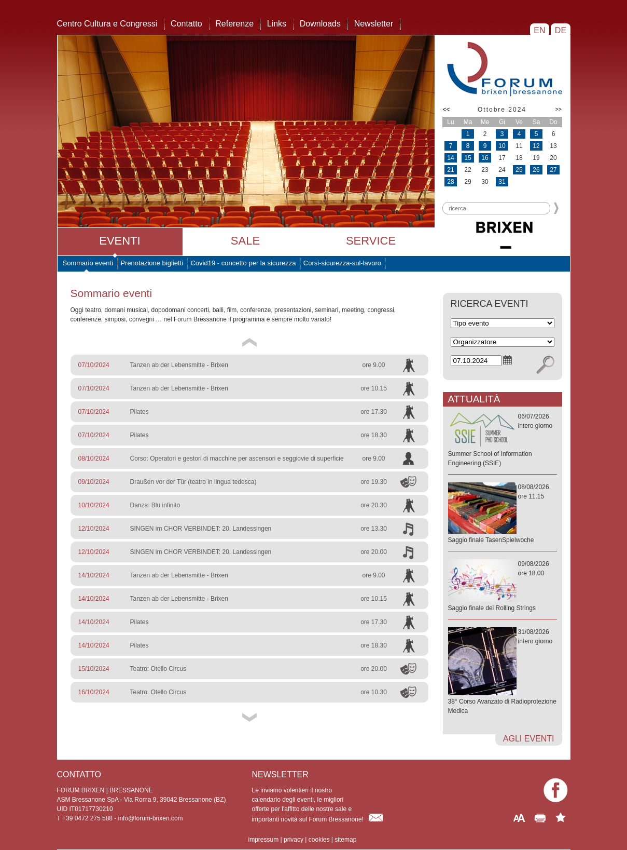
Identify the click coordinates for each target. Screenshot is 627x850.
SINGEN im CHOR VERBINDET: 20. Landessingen (201, 528)
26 (536, 169)
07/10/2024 (93, 365)
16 (484, 157)
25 (518, 169)
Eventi (119, 240)
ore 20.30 (373, 505)
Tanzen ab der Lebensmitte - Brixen (179, 365)
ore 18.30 (373, 435)
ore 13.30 (373, 528)
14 (450, 157)
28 (450, 181)
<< (446, 109)
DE (560, 30)
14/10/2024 (93, 575)
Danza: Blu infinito (155, 505)
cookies (319, 839)
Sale (245, 240)
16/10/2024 (93, 692)
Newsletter (374, 23)
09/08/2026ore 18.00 (502, 586)
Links (276, 23)
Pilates (139, 411)
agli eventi (528, 738)
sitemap (345, 839)
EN (540, 30)
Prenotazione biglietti (151, 263)
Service (371, 240)
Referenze (234, 23)
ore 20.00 (373, 552)
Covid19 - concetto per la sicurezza (243, 263)
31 (501, 181)
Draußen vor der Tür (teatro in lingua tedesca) (193, 481)
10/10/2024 (93, 505)
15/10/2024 (93, 668)
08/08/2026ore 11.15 (502, 514)
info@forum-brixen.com (150, 818)
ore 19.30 (373, 481)
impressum (263, 839)
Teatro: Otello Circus (158, 668)
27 (553, 169)
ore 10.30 (373, 692)
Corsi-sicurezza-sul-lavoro (342, 263)
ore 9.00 (373, 365)
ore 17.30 (373, 411)
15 (467, 157)
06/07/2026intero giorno (502, 440)
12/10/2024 (93, 528)
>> (558, 109)
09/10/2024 (93, 481)
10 (501, 146)
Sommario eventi (88, 263)
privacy (293, 839)
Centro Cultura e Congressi (107, 23)
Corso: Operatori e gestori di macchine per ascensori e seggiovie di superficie (237, 458)
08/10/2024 (93, 458)
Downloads (320, 23)
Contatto (186, 23)
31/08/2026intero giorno (502, 672)
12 (536, 146)
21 (450, 169)
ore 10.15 (373, 388)
